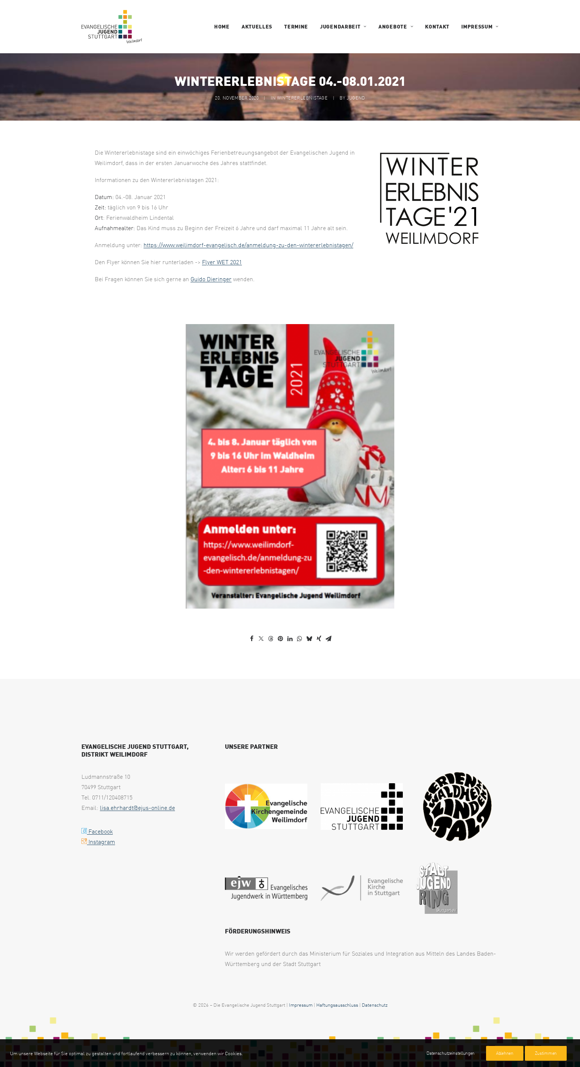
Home (222, 26)
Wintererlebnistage (302, 98)
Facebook (97, 831)
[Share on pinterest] (280, 638)
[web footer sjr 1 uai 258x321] (436, 888)
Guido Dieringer (211, 279)
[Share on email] (328, 638)
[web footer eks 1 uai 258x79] (362, 888)
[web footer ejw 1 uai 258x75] (266, 888)
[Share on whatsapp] (299, 638)
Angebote (395, 26)
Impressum (480, 26)
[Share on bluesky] (309, 638)
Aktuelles (257, 26)
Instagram (98, 841)
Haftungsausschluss (337, 1004)
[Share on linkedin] (290, 638)
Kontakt (437, 26)
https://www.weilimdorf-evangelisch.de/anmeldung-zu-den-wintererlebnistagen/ (248, 245)
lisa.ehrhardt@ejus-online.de (137, 807)
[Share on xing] (318, 638)
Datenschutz (375, 1004)
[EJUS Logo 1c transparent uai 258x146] (362, 806)
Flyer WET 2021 (222, 262)
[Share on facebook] (251, 638)
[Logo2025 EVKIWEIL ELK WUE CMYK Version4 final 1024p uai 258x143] (266, 806)
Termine (296, 26)
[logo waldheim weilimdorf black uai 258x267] (457, 806)
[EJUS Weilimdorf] (111, 26)
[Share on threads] (270, 638)
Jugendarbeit (343, 26)
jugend (356, 98)
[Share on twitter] (261, 638)
